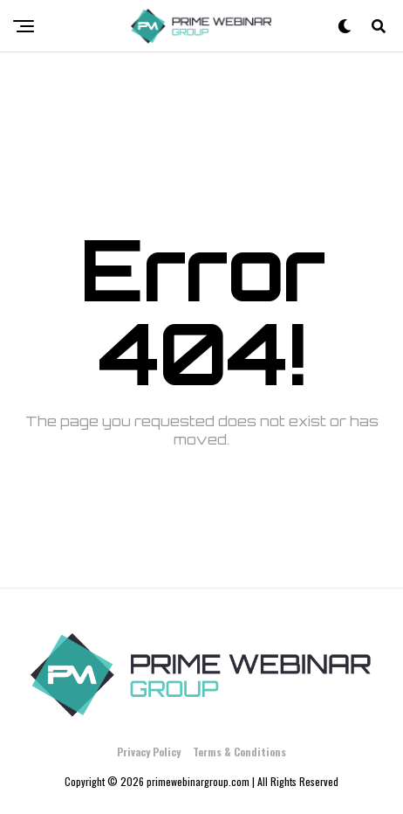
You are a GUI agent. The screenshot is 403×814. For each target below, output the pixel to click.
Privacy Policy (149, 751)
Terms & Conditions (239, 751)
